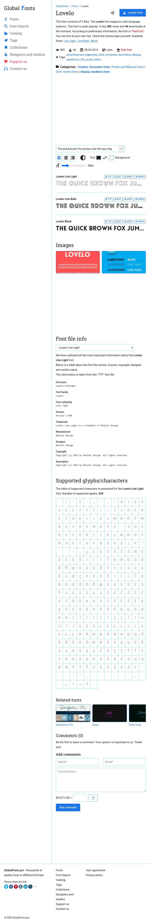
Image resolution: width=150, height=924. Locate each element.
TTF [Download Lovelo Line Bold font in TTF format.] (108, 199)
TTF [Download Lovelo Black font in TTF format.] (108, 221)
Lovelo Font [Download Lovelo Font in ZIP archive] (132, 12)
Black (94, 41)
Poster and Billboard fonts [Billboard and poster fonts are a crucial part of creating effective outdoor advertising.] (128, 67)
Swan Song (135, 724)
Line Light (70, 41)
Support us (62, 904)
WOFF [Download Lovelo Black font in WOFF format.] (128, 221)
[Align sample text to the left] (59, 157)
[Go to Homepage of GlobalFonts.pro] (62, 6)
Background (119, 157)
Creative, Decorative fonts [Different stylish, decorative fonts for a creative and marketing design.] (94, 67)
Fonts (59, 870)
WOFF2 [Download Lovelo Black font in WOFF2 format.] (140, 221)
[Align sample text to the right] (72, 157)
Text (95, 157)
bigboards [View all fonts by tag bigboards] (91, 54)
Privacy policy (94, 875)
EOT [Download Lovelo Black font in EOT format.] (118, 221)
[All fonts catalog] (75, 6)
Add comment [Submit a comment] (68, 807)
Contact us (62, 909)
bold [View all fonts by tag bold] (101, 54)
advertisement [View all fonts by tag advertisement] (75, 54)
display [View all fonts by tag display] (136, 54)
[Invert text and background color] (105, 157)
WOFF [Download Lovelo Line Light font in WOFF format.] (128, 176)
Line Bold (83, 41)
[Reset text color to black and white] (83, 157)
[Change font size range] (73, 165)
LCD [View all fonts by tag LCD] (81, 59)
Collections (63, 889)
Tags (59, 884)
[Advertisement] (25, 99)
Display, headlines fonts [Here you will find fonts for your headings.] (95, 71)
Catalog (60, 880)
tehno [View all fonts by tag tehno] (97, 59)
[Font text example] (87, 148)
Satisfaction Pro (64, 724)
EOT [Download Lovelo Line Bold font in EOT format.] (118, 199)
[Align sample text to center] (66, 157)
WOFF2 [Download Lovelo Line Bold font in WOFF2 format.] (140, 199)
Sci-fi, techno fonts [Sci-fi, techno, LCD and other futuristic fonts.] (67, 71)
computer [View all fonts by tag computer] (111, 54)
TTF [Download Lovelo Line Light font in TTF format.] (108, 176)
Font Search (63, 875)
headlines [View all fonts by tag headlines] (72, 59)
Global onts (19, 8)
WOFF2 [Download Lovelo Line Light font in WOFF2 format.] (140, 176)
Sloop (95, 724)
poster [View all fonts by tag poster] (89, 59)
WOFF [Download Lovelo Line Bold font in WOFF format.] (128, 199)
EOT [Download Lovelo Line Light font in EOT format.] (118, 176)
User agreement (95, 870)
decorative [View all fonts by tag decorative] (124, 54)
